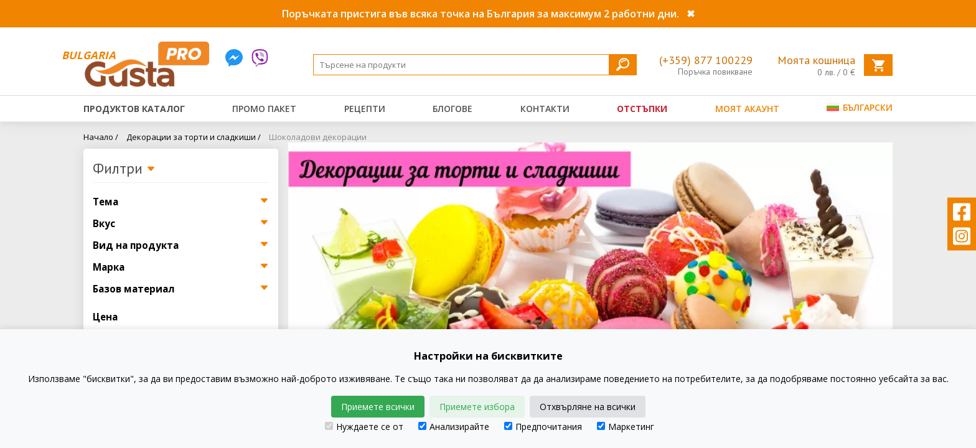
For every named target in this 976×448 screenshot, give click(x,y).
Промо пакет (264, 108)
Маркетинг (625, 426)
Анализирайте (453, 426)
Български (860, 107)
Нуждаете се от (364, 426)
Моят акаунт (747, 108)
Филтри (124, 169)
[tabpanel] (590, 275)
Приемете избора (477, 407)
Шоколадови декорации (318, 136)
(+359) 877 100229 (706, 60)
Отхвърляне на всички (588, 407)
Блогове (452, 108)
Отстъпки (642, 108)
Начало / (100, 136)
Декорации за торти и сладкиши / (193, 136)
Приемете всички (378, 407)
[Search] (475, 64)
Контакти (545, 108)
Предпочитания (543, 426)
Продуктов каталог (134, 108)
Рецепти (364, 108)
